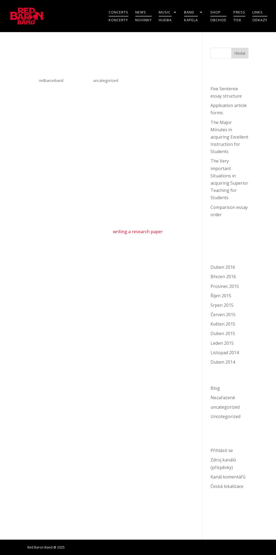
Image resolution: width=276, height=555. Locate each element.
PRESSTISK (239, 16)
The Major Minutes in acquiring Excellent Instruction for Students (229, 137)
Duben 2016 (223, 267)
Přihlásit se (222, 450)
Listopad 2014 (225, 353)
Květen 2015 (223, 324)
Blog (215, 388)
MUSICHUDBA (165, 16)
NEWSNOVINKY (143, 16)
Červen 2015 (223, 315)
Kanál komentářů (228, 477)
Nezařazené (223, 398)
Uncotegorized (225, 416)
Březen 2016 (223, 277)
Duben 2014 (223, 362)
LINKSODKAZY (259, 16)
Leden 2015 (222, 343)
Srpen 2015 (222, 305)
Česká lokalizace (227, 486)
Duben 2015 (223, 333)
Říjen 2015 (221, 296)
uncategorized (105, 80)
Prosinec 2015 (225, 286)
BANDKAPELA (191, 16)
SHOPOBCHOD (218, 16)
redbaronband (51, 80)
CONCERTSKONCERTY (118, 16)
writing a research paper (138, 232)
